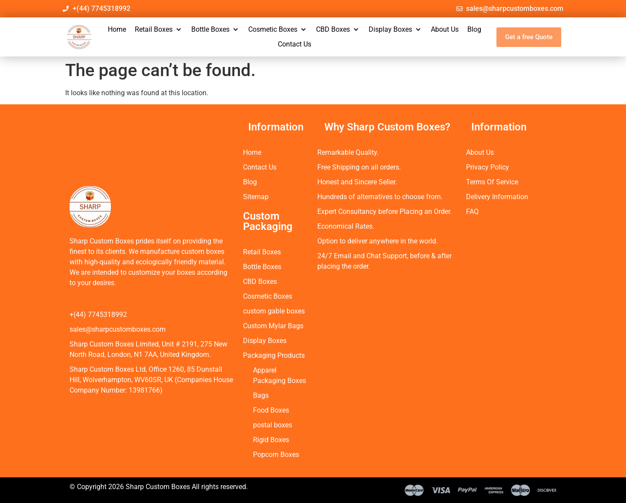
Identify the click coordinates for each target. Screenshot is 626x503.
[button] (158, 29)
